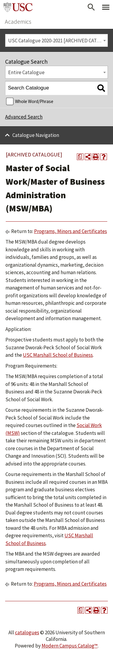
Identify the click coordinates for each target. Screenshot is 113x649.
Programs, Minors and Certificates (70, 231)
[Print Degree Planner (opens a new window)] (80, 156)
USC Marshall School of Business (58, 355)
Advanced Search (23, 117)
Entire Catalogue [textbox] (26, 72)
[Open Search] (91, 7)
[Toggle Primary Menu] (106, 7)
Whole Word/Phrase (34, 101)
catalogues (27, 632)
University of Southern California (18, 7)
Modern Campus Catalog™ (70, 645)
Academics (18, 21)
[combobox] (56, 40)
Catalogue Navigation (35, 135)
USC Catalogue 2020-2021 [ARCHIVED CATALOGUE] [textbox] (58, 40)
